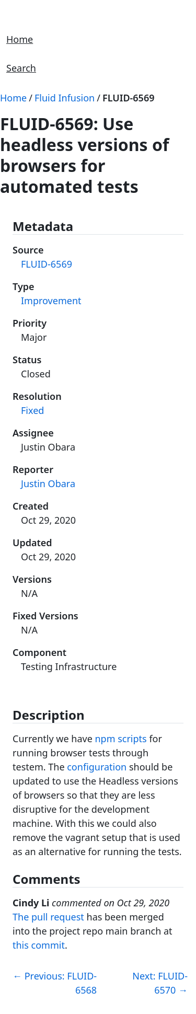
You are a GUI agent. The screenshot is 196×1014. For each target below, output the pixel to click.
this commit (39, 945)
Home (19, 39)
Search (21, 68)
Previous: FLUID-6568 (55, 983)
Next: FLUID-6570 (160, 983)
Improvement (51, 300)
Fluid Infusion (64, 97)
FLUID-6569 (128, 97)
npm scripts (120, 738)
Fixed (32, 410)
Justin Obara (48, 483)
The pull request (48, 917)
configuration (96, 766)
